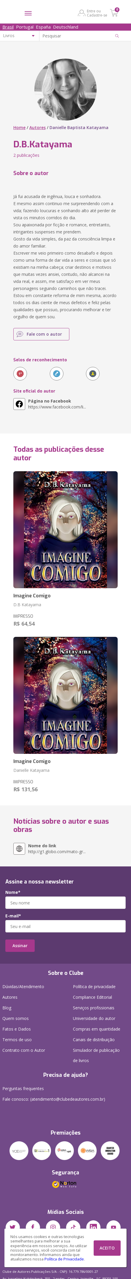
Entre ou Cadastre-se (97, 13)
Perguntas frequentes (23, 1088)
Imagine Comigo (32, 596)
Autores (37, 127)
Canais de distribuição (94, 1039)
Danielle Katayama (31, 770)
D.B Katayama (27, 604)
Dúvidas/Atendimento (23, 986)
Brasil (8, 27)
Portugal (24, 27)
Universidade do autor (94, 1018)
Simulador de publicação (96, 1056)
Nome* (12, 892)
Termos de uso (17, 1039)
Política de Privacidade (64, 1259)
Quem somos (15, 1018)
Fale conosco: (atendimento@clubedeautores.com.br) (53, 1099)
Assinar (20, 945)
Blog (6, 1008)
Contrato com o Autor (23, 1050)
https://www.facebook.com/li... (57, 404)
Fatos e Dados (16, 1029)
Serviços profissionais (93, 1008)
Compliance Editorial (92, 997)
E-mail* (13, 916)
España (43, 27)
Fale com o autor (44, 334)
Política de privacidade (94, 986)
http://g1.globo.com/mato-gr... (57, 848)
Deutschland (65, 27)
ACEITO (107, 1248)
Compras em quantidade (96, 1029)
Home (19, 127)
